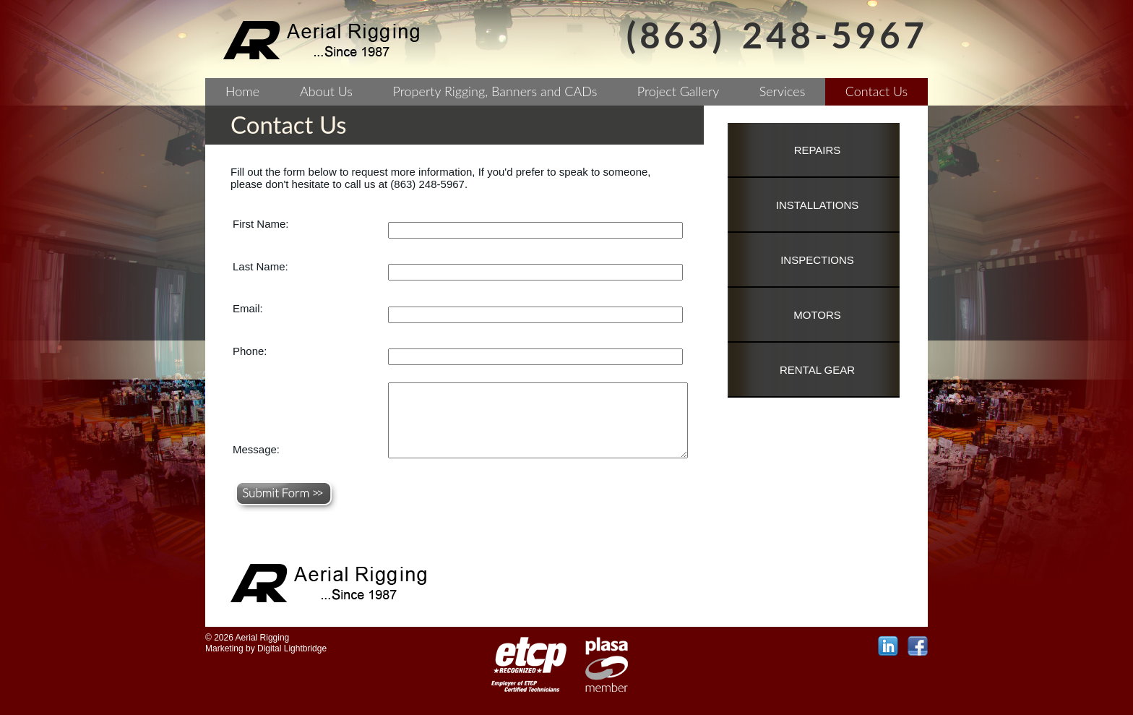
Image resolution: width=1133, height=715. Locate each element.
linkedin (888, 646)
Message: (256, 449)
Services (782, 91)
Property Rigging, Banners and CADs (495, 91)
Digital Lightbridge (292, 648)
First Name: (261, 224)
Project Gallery (678, 91)
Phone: (250, 351)
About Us (326, 91)
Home (242, 91)
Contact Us (876, 91)
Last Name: (260, 266)
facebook (918, 646)
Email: (248, 308)
